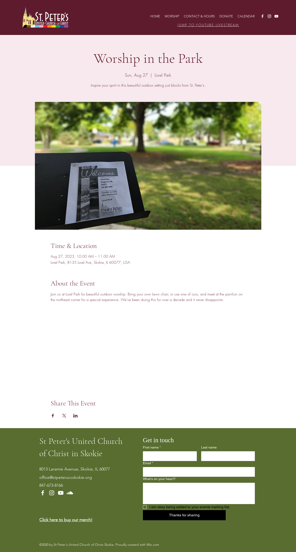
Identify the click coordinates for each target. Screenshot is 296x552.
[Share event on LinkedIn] (75, 415)
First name (152, 447)
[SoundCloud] (69, 492)
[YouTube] (276, 16)
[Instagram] (269, 16)
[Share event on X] (64, 415)
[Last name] (226, 456)
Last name (209, 447)
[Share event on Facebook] (53, 415)
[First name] (168, 456)
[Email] (197, 472)
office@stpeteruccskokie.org (65, 477)
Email (148, 463)
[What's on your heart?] (199, 493)
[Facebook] (262, 16)
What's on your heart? (159, 479)
